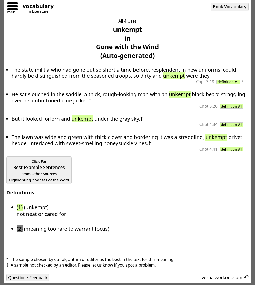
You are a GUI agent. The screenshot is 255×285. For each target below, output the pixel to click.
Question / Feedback (27, 277)
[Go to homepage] (36, 7)
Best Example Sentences (39, 170)
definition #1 (228, 82)
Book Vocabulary (229, 6)
